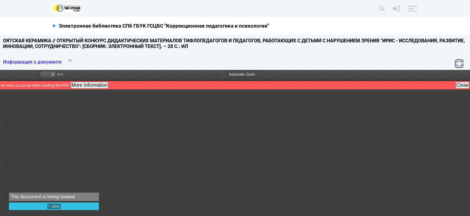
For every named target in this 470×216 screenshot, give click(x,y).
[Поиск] (382, 8)
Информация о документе (33, 62)
